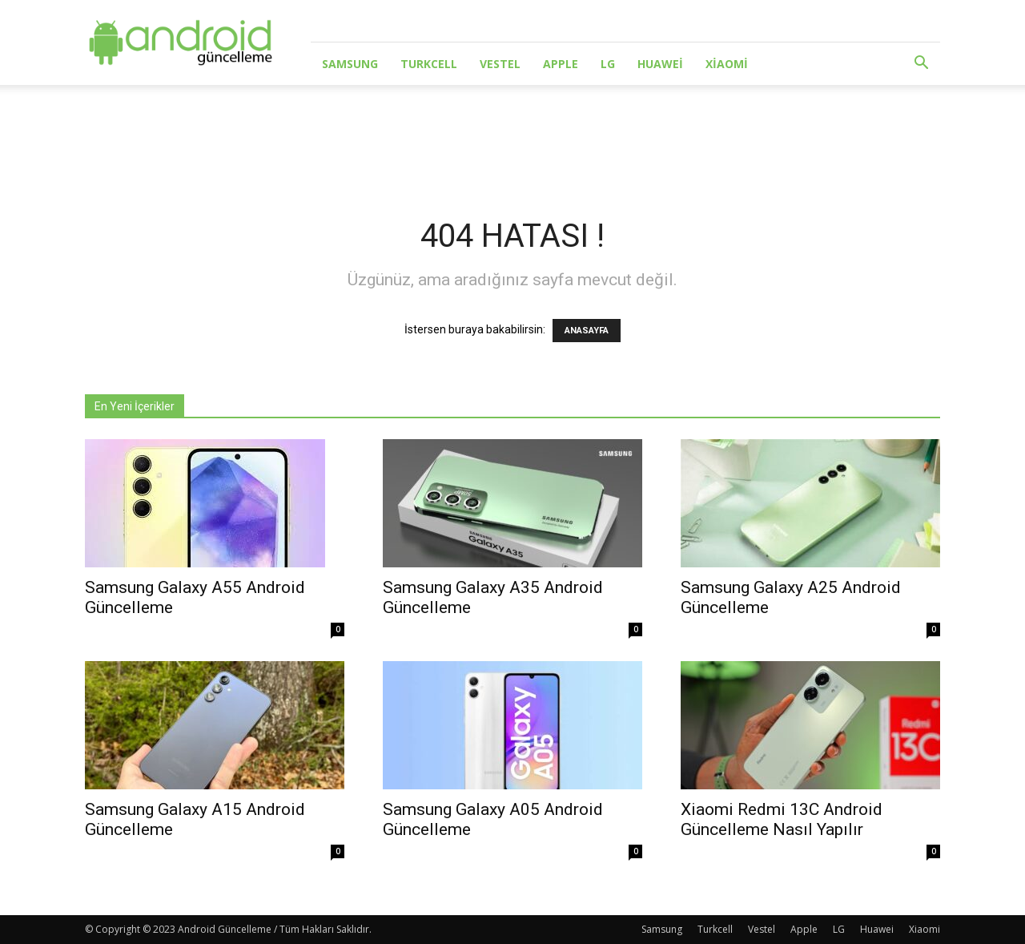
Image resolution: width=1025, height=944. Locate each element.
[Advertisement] (512, 140)
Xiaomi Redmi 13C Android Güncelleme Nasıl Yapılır (781, 819)
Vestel (500, 63)
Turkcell (428, 63)
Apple (560, 63)
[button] (921, 64)
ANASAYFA (587, 330)
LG (608, 63)
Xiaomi (726, 63)
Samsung (350, 63)
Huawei (660, 63)
